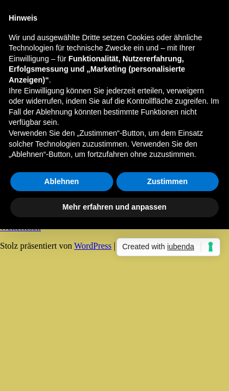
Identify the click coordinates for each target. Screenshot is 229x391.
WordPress (93, 245)
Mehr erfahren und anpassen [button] (114, 207)
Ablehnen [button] (61, 181)
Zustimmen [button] (167, 181)
